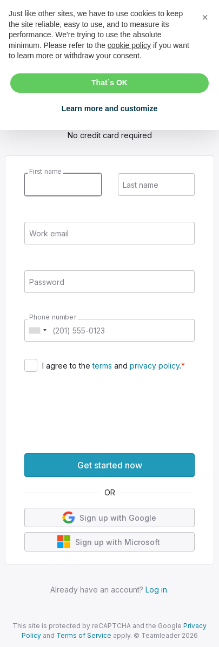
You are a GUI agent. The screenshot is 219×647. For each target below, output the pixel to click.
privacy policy (155, 365)
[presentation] (106, 410)
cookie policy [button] (129, 45)
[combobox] (37, 330)
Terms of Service (83, 635)
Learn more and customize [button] (109, 108)
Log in (156, 589)
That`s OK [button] (109, 82)
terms (102, 365)
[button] (205, 17)
